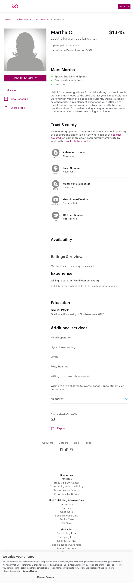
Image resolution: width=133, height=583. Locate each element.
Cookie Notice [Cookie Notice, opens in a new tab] (30, 571)
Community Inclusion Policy (66, 486)
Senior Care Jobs (66, 548)
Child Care (66, 511)
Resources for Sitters (66, 493)
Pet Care (66, 523)
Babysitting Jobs (66, 533)
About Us (47, 442)
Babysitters (22, 19)
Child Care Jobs (66, 540)
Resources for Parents (66, 490)
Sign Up (124, 6)
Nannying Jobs (66, 536)
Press (88, 442)
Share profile (18, 107)
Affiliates (66, 478)
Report (58, 428)
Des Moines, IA (41, 19)
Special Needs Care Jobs (66, 544)
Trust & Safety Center (78, 140)
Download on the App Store (66, 463)
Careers (63, 442)
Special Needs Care (66, 515)
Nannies (66, 507)
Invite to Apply (25, 78)
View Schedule (19, 98)
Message (12, 89)
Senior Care (67, 519)
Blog (76, 442)
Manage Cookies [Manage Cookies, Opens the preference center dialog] (45, 577)
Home (8, 19)
